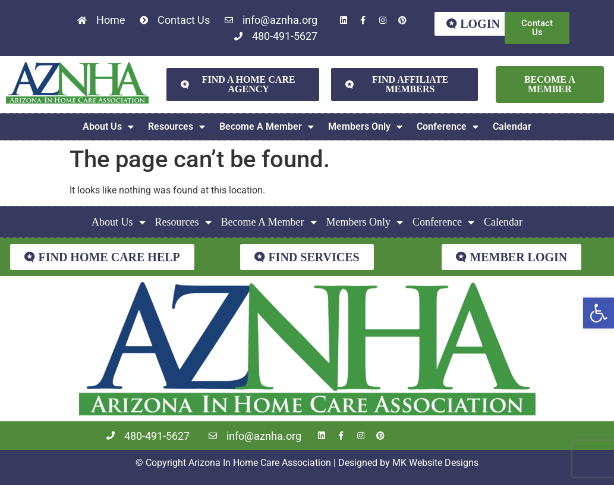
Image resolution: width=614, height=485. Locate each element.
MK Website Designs (435, 462)
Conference (447, 126)
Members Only (365, 126)
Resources (176, 126)
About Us (108, 126)
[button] (598, 313)
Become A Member (266, 126)
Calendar (512, 126)
